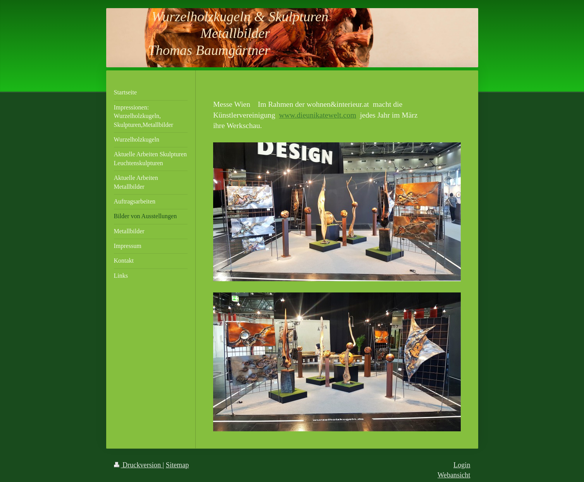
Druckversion (138, 465)
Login (461, 465)
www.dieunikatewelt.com (317, 115)
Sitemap (177, 465)
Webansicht (454, 475)
